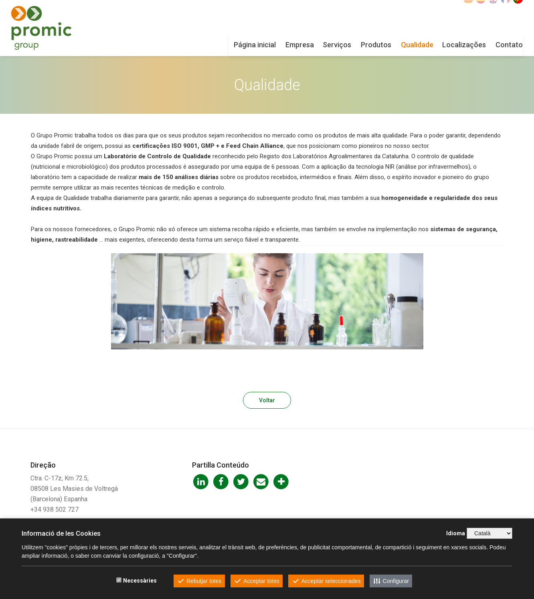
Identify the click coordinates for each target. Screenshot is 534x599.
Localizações (445, 44)
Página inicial (235, 44)
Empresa (280, 44)
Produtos (357, 44)
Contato (490, 44)
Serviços (317, 44)
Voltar (267, 400)
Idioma (455, 533)
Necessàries (140, 580)
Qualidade (398, 44)
